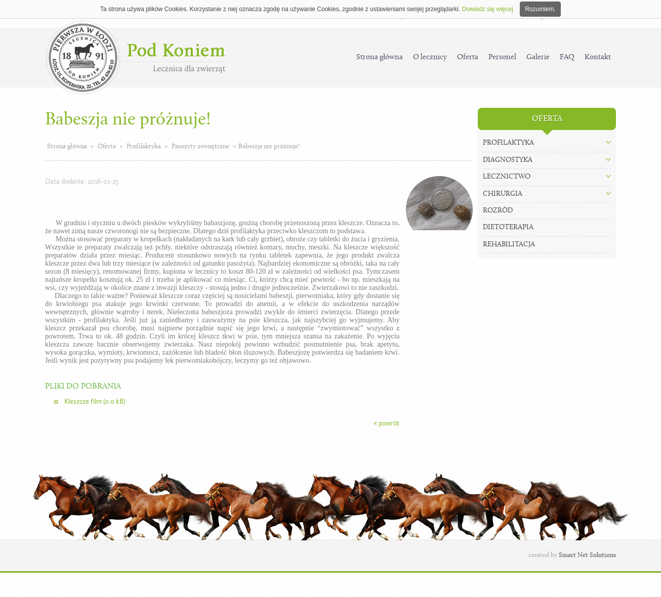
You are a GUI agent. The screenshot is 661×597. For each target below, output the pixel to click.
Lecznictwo (506, 177)
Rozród (498, 211)
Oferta (467, 57)
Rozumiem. (540, 9)
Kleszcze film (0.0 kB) (95, 401)
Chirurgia (502, 194)
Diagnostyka (507, 160)
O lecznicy (430, 57)
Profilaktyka (144, 146)
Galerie (538, 57)
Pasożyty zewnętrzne (200, 146)
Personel (502, 57)
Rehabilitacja (509, 244)
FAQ (567, 57)
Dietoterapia (508, 227)
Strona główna (379, 57)
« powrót (386, 423)
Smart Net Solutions (587, 555)
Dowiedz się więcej (487, 9)
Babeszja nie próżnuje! (269, 146)
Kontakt (598, 57)
